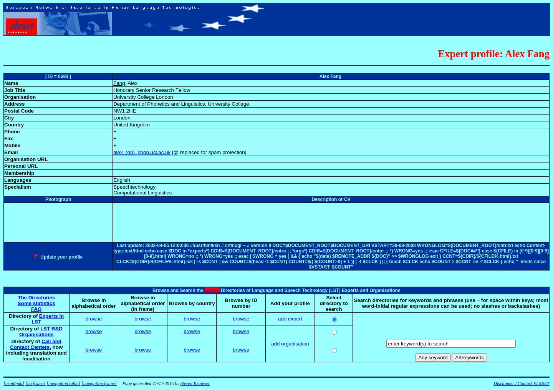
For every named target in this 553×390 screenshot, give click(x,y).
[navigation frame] (99, 383)
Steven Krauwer (195, 383)
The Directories (36, 297)
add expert (290, 319)
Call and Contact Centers (35, 344)
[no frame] (35, 383)
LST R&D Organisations (41, 331)
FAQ (36, 309)
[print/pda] (13, 383)
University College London (143, 97)
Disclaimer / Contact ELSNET (521, 383)
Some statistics (36, 303)
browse (93, 319)
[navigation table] (63, 383)
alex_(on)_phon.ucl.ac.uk (142, 152)
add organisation (290, 344)
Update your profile (58, 257)
